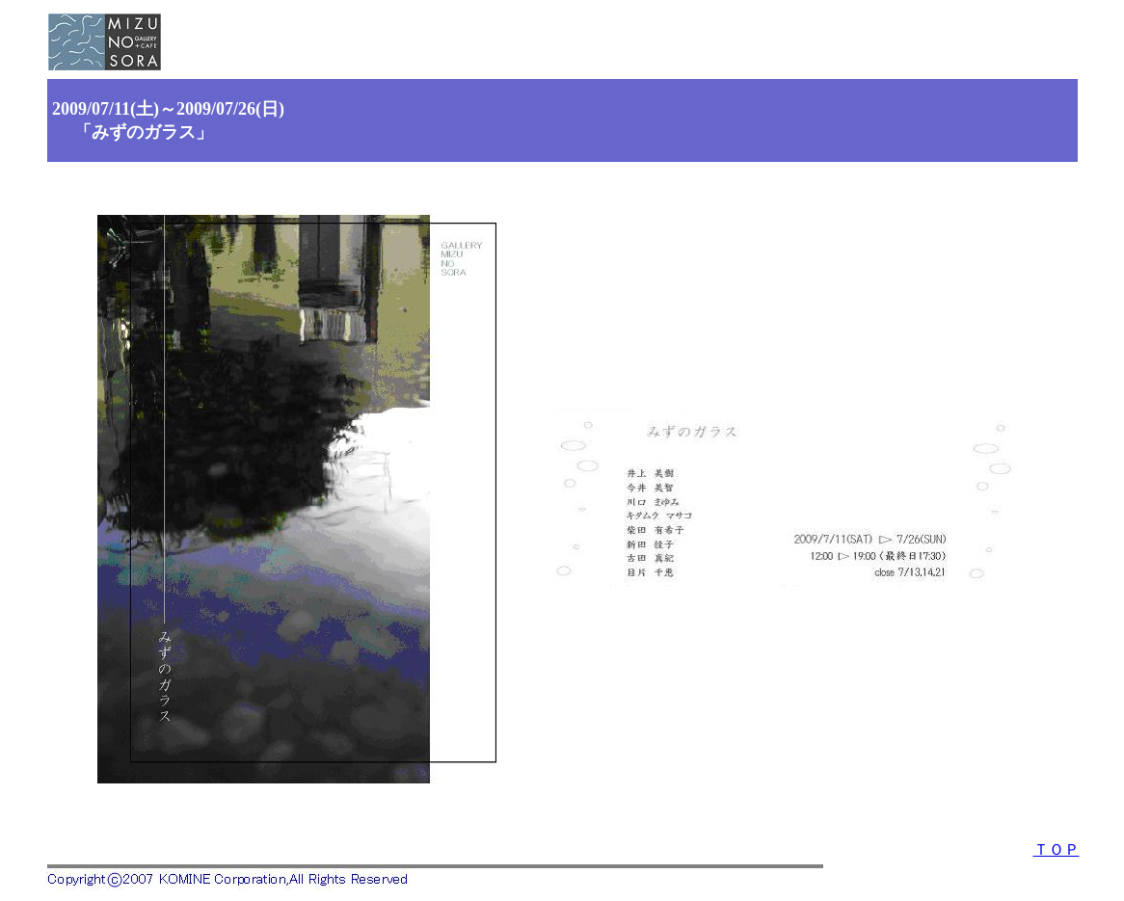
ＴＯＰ (1056, 849)
